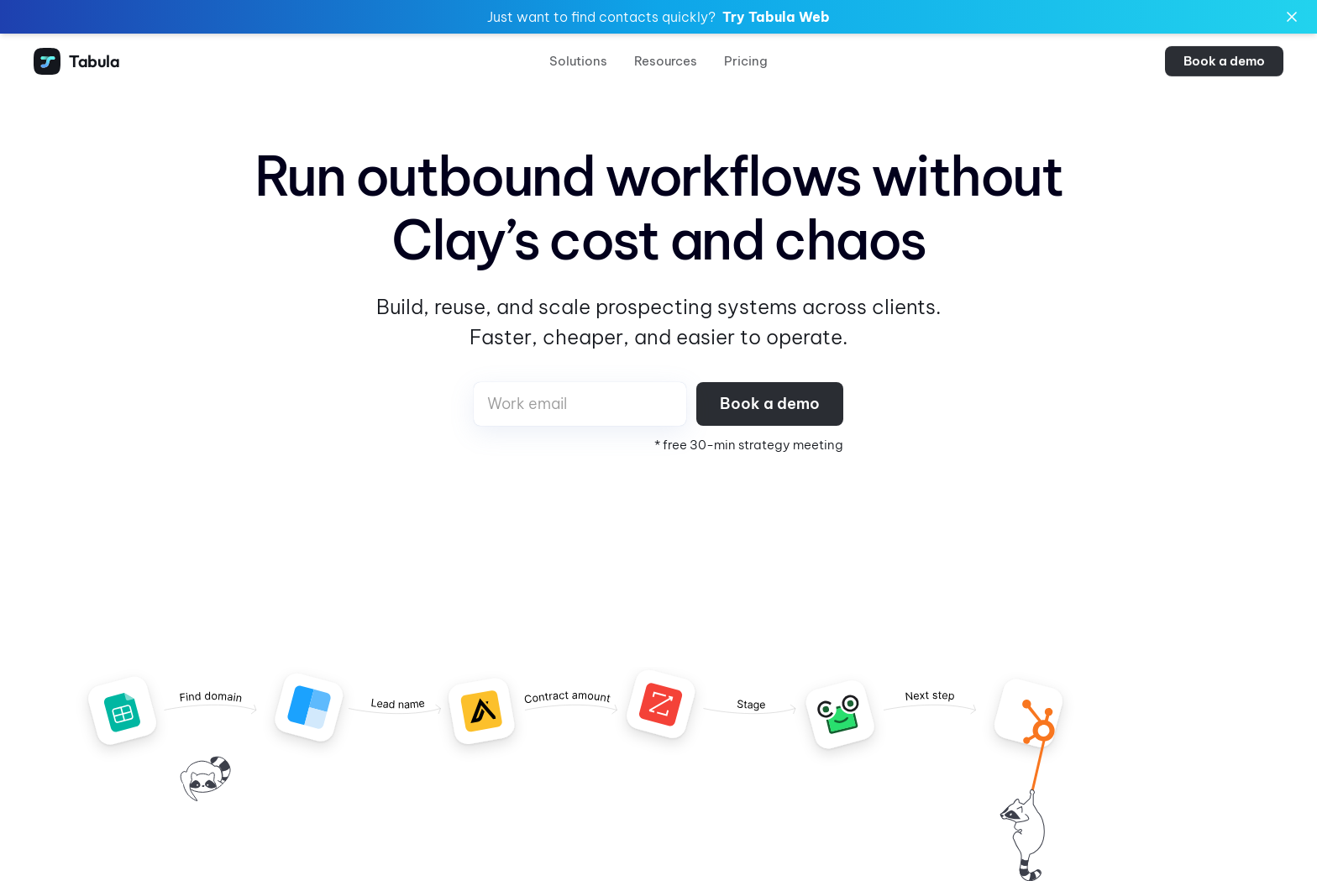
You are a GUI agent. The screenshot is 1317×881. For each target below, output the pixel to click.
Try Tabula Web (776, 16)
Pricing (746, 61)
